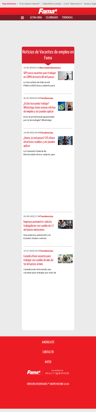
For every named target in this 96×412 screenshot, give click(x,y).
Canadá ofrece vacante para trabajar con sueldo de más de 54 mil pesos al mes (38, 260)
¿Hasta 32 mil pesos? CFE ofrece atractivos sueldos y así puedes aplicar (39, 141)
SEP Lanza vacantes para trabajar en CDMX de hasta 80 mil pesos (39, 75)
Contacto (48, 352)
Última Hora (36, 17)
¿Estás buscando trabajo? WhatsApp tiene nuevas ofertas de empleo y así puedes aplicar (39, 107)
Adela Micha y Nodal (52, 3)
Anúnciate (48, 342)
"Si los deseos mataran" (29, 3)
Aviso (48, 362)
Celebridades (52, 17)
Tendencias (67, 17)
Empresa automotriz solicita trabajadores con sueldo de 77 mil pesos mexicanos (38, 225)
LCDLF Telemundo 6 (72, 3)
